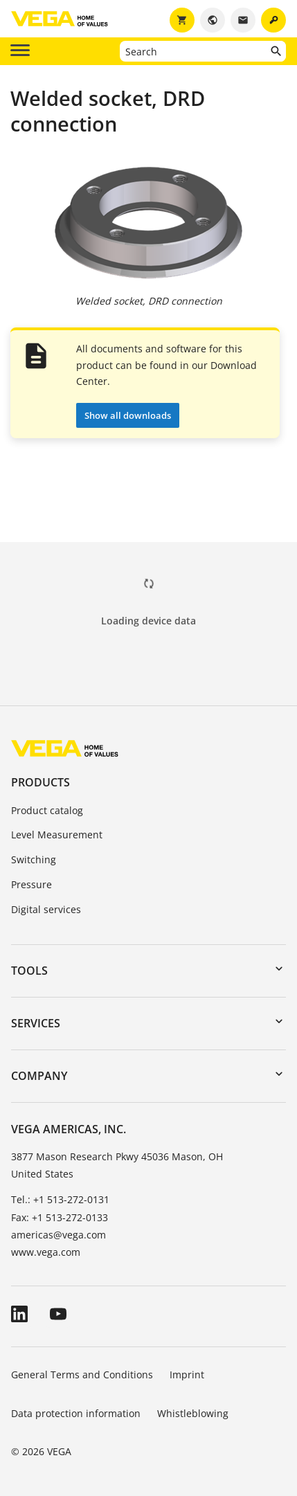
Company (39, 1075)
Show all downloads (127, 415)
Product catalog (47, 810)
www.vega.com (45, 1252)
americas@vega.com (58, 1234)
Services (35, 1023)
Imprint (187, 1374)
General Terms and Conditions (82, 1374)
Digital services (46, 909)
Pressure (31, 884)
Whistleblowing (192, 1413)
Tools (29, 970)
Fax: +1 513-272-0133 (59, 1217)
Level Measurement (56, 834)
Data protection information (76, 1413)
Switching (33, 859)
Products (40, 782)
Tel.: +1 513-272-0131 (60, 1199)
